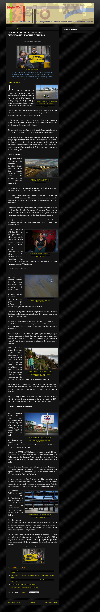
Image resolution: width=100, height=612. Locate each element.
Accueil (32, 602)
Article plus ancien (51, 602)
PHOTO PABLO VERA (45, 106)
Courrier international (14, 82)
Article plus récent (14, 602)
